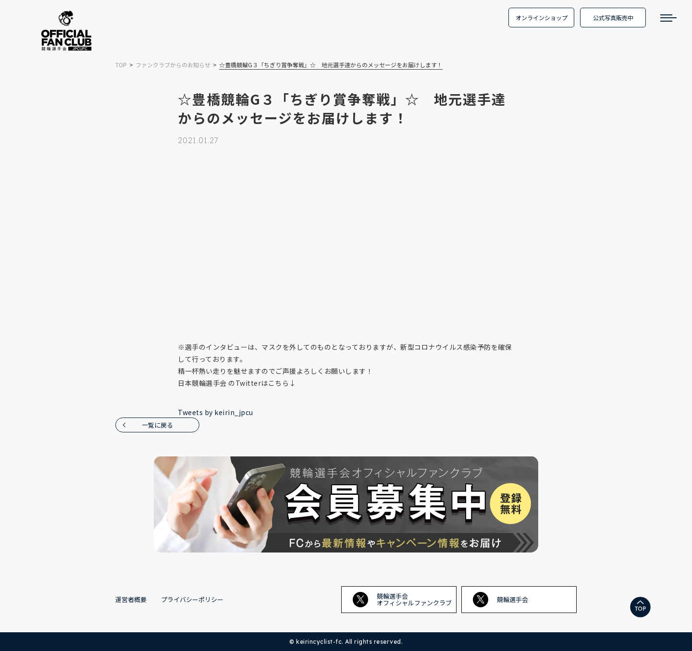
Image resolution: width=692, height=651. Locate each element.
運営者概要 (131, 599)
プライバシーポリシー (192, 599)
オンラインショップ (542, 17)
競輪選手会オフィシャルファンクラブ (402, 599)
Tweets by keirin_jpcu (215, 412)
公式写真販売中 (613, 17)
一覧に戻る (157, 425)
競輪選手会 (500, 599)
